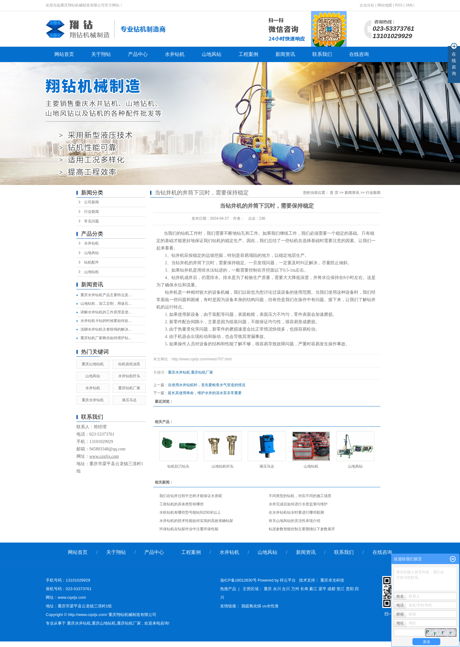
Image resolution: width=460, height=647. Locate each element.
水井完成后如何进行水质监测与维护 (298, 504)
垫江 (341, 588)
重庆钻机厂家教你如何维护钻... (105, 338)
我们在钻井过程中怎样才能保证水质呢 (190, 496)
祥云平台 (288, 580)
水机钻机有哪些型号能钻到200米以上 (190, 512)
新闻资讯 (285, 54)
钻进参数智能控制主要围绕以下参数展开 (302, 529)
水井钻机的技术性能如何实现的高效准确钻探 (196, 521)
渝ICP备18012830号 (238, 580)
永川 (277, 588)
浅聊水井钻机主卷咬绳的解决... (105, 329)
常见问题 (91, 221)
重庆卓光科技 (332, 580)
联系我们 (322, 54)
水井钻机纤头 (129, 376)
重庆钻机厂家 (129, 388)
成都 (331, 588)
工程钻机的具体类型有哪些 (181, 504)
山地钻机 (91, 272)
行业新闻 (91, 212)
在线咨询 (359, 54)
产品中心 (138, 54)
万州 (295, 588)
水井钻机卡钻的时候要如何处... (105, 321)
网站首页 (64, 54)
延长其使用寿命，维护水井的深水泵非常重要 (205, 393)
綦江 (313, 588)
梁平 (322, 588)
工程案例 (248, 54)
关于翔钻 (101, 54)
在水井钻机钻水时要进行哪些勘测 (296, 512)
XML (409, 5)
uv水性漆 (270, 606)
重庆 (268, 588)
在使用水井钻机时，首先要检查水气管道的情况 (206, 385)
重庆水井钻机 (93, 400)
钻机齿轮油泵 (129, 364)
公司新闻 (91, 202)
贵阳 (350, 588)
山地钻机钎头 (223, 466)
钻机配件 (91, 262)
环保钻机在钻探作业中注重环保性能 (188, 529)
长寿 (304, 588)
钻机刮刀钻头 (178, 466)
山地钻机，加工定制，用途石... (105, 303)
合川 (286, 588)
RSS (399, 5)
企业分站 (367, 5)
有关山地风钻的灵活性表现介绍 (294, 521)
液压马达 (129, 400)
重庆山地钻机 (93, 364)
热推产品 (228, 588)
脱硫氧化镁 (252, 606)
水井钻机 (175, 54)
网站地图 (385, 5)
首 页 (334, 192)
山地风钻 (211, 54)
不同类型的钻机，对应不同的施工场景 (300, 496)
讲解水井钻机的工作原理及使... (105, 312)
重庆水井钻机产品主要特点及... (105, 295)
